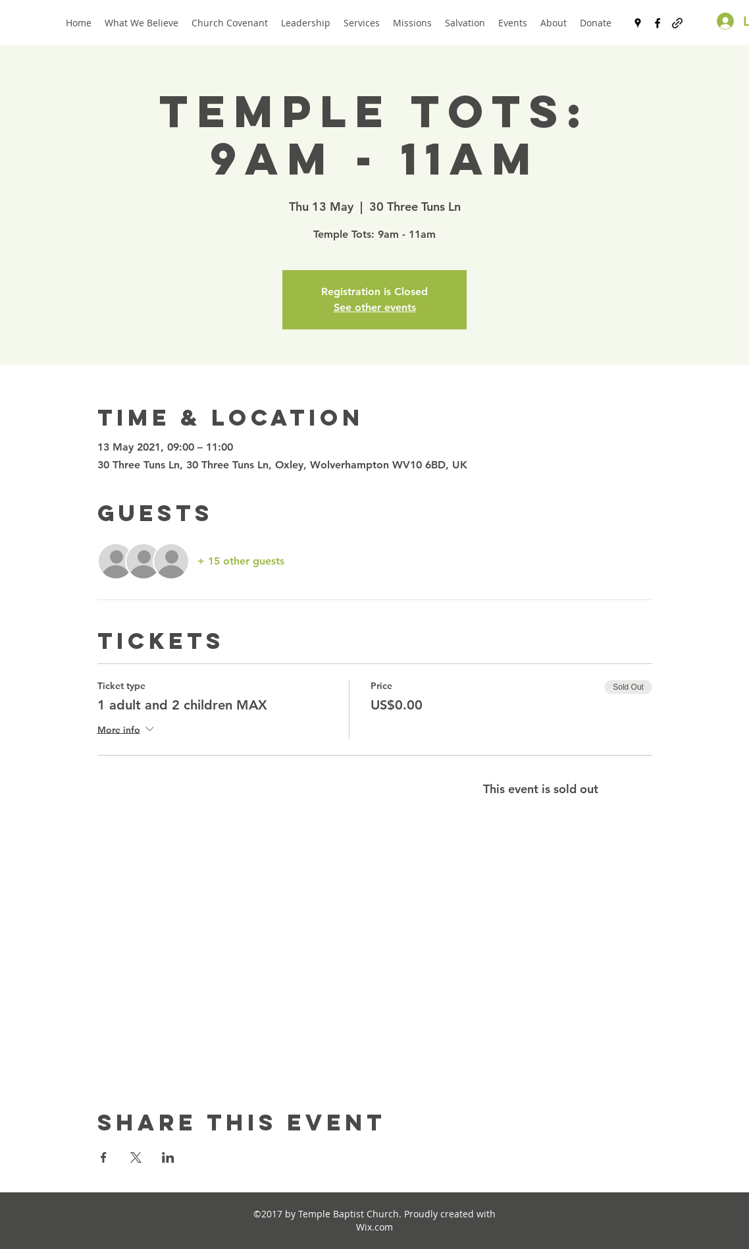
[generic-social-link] (677, 23)
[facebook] (657, 23)
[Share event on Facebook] (103, 1157)
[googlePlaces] (637, 23)
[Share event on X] (136, 1157)
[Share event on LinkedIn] (168, 1157)
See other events (375, 307)
